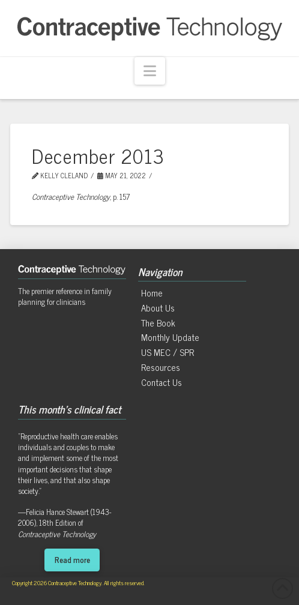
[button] (149, 71)
